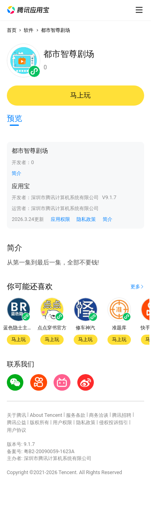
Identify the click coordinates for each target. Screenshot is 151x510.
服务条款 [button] (75, 415)
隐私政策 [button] (86, 219)
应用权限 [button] (60, 219)
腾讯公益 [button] (16, 422)
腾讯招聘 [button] (121, 415)
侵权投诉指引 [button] (113, 422)
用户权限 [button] (62, 422)
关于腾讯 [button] (16, 415)
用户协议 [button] (16, 430)
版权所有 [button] (39, 422)
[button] (28, 10)
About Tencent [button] (46, 415)
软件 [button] (28, 30)
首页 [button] (12, 30)
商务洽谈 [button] (98, 415)
